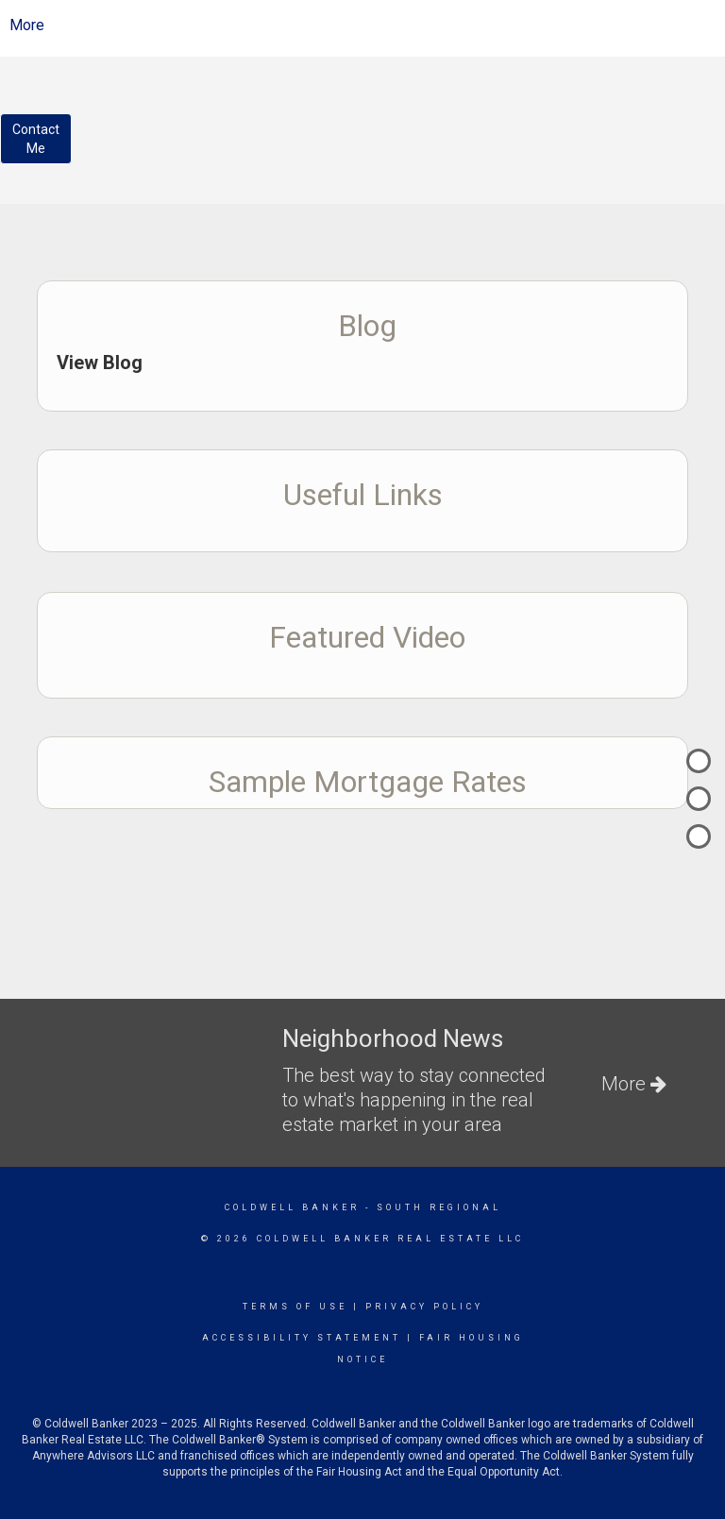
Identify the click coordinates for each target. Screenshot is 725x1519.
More (26, 25)
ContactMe (35, 139)
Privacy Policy (424, 1306)
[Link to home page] (376, 25)
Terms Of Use (295, 1306)
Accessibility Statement (301, 1337)
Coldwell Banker (292, 1207)
